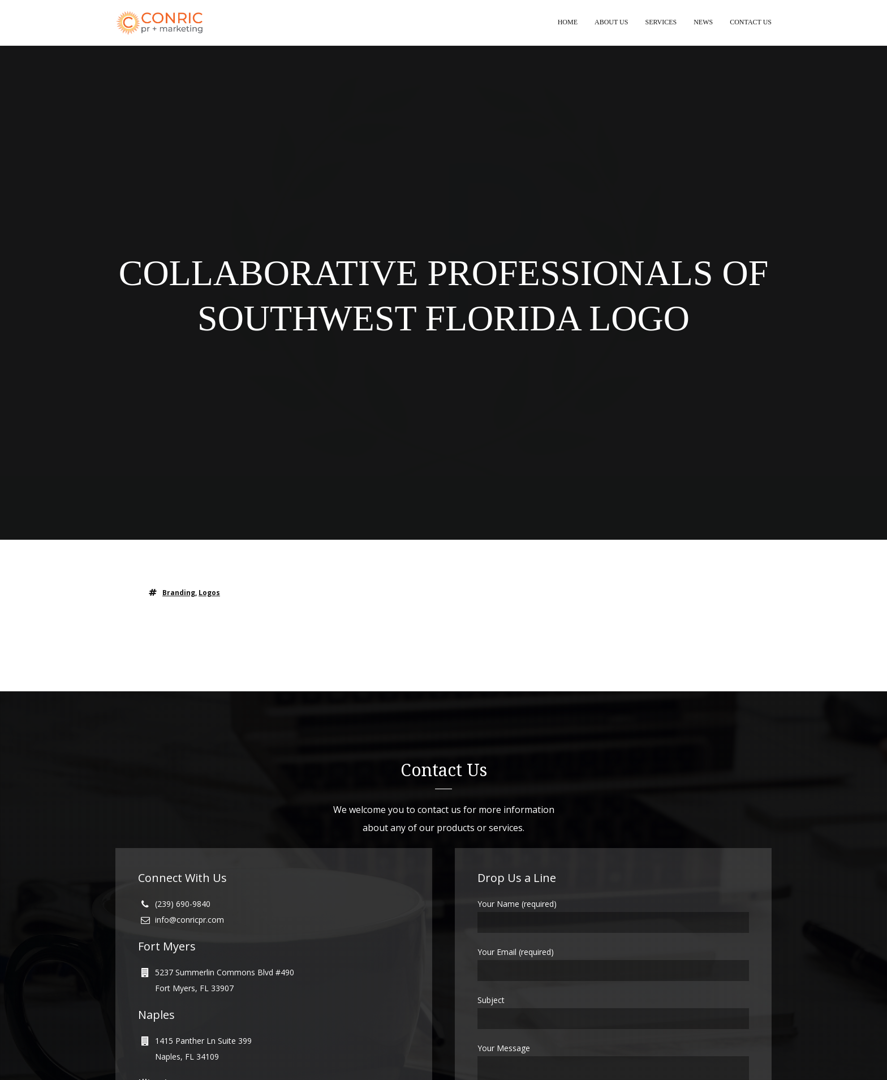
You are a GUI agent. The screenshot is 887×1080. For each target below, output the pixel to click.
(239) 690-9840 (182, 904)
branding (178, 593)
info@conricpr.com (189, 920)
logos (209, 593)
